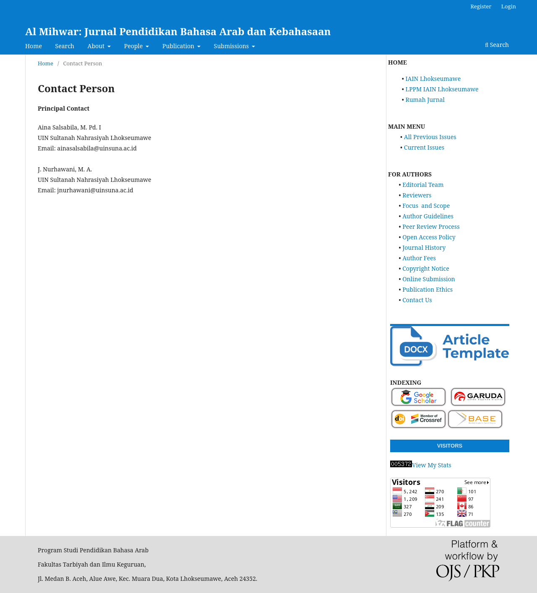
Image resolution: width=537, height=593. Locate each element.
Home (33, 46)
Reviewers (416, 195)
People (134, 46)
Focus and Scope (426, 206)
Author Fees (419, 258)
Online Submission (428, 279)
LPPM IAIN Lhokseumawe (441, 89)
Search (64, 46)
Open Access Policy (428, 237)
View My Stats (420, 465)
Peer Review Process (430, 226)
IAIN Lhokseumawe (433, 79)
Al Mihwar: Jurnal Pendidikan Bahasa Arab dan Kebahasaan (178, 31)
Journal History (424, 247)
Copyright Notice (425, 268)
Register (480, 6)
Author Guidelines (428, 216)
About (97, 46)
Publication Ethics (427, 289)
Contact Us (417, 300)
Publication (179, 46)
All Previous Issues (430, 137)
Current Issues (424, 147)
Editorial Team (422, 185)
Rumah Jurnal (424, 100)
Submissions (232, 46)
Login (508, 6)
